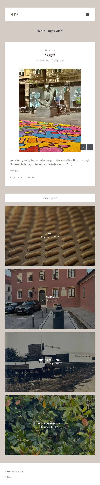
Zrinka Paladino (43, 60)
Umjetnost (51, 50)
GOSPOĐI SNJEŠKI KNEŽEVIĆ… (50, 423)
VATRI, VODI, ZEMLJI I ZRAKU (50, 360)
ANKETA (50, 55)
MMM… (50, 233)
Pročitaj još (14, 170)
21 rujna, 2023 (59, 60)
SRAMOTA (50, 296)
